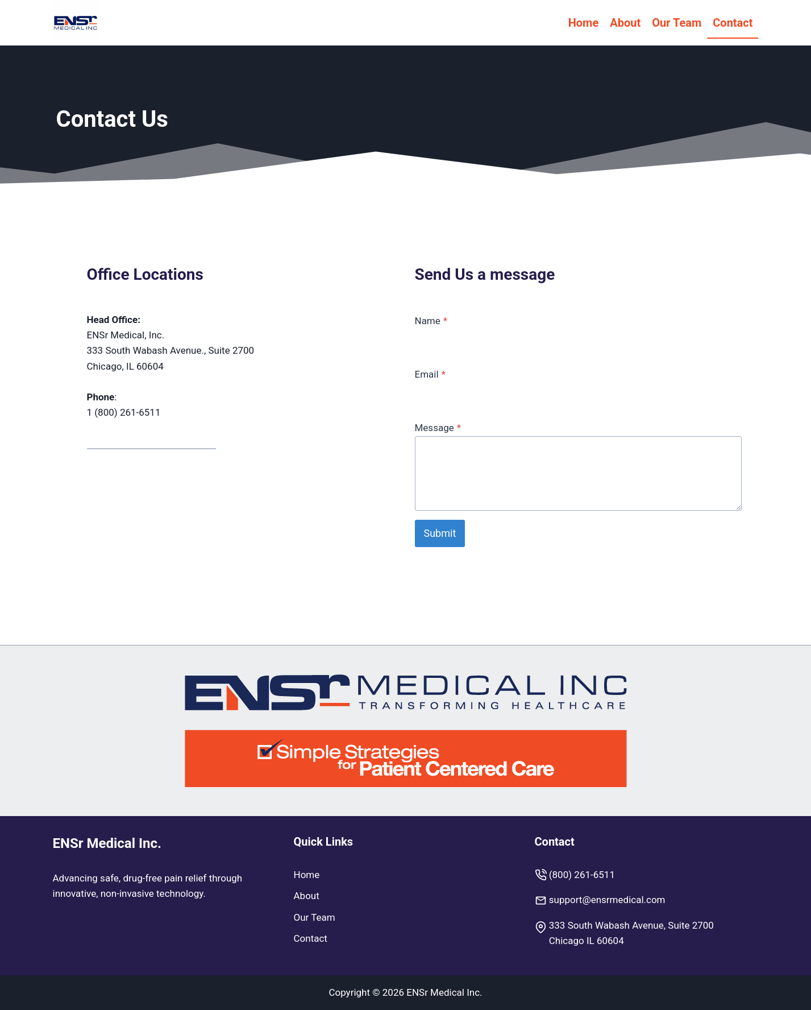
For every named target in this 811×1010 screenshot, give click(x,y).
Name (431, 320)
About (625, 23)
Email (430, 374)
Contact (732, 23)
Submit (440, 533)
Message (438, 427)
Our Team (676, 23)
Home (583, 23)
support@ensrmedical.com (607, 899)
